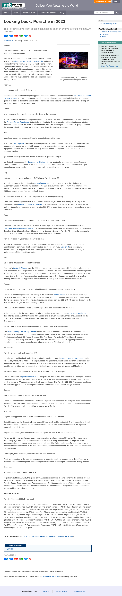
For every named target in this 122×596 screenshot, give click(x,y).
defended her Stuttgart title (39, 162)
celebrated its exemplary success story (19, 228)
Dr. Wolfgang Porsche (43, 183)
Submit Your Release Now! (109, 66)
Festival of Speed (20, 268)
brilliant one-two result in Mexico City (28, 61)
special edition (59, 295)
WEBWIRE (8, 40)
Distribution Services (50, 576)
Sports (104, 36)
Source (10, 549)
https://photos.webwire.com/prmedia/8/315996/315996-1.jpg (48, 536)
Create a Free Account (103, 1)
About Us (46, 591)
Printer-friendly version (110, 23)
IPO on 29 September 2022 (71, 358)
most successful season (78, 313)
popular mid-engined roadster (30, 204)
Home (6, 13)
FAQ (62, 13)
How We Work (29, 13)
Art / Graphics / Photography (111, 32)
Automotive (105, 34)
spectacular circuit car (30, 377)
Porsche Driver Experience (18, 122)
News (15, 13)
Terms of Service (61, 591)
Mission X (65, 247)
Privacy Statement (79, 591)
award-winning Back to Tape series (21, 332)
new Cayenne (18, 143)
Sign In (116, 1)
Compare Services (48, 13)
